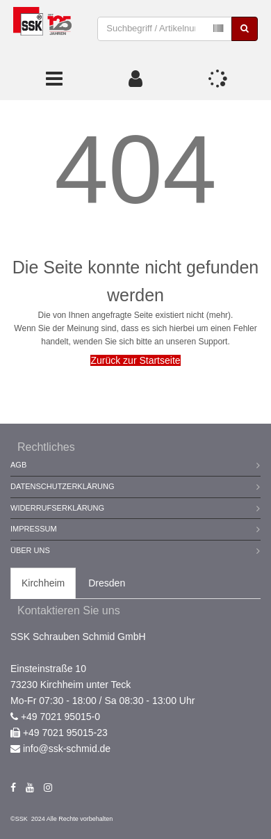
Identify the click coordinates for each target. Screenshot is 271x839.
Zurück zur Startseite (135, 360)
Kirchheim (43, 583)
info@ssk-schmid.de (66, 748)
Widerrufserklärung (57, 508)
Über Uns (30, 550)
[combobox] (164, 29)
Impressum (33, 529)
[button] (135, 79)
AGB (18, 465)
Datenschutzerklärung (62, 486)
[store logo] (42, 29)
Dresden (106, 583)
